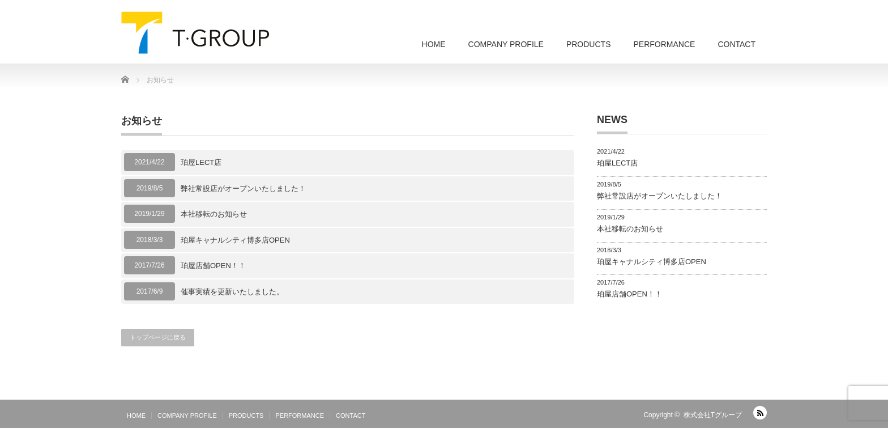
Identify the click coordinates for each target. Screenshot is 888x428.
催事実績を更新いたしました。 (232, 291)
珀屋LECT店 (201, 162)
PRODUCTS (588, 44)
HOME (434, 44)
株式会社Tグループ (713, 415)
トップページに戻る (158, 337)
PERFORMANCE (664, 44)
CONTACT (736, 44)
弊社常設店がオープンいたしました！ (243, 188)
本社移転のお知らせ (214, 214)
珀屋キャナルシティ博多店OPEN (235, 240)
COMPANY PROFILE (506, 44)
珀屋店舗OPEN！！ (213, 265)
